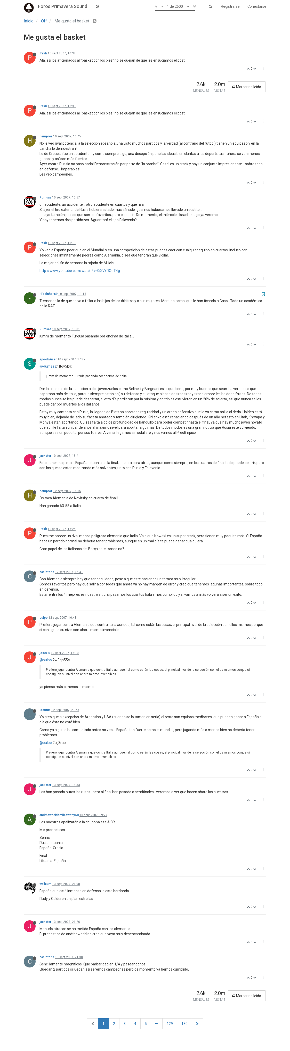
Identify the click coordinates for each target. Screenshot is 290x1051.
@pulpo (45, 660)
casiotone (46, 572)
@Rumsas (47, 366)
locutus (45, 710)
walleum (45, 884)
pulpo (43, 617)
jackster (45, 456)
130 (184, 1024)
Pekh (43, 53)
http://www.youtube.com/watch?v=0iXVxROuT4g (79, 271)
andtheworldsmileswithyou (59, 815)
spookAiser (48, 359)
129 (170, 1024)
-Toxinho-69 (48, 294)
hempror (45, 136)
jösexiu (44, 653)
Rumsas (45, 197)
